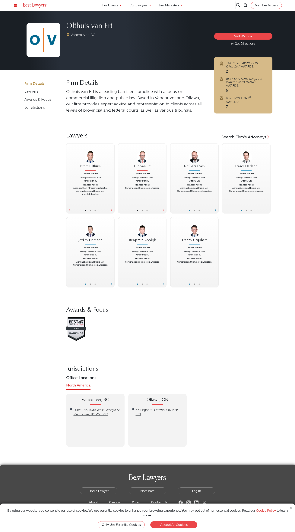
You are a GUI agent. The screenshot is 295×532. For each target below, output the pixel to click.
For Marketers (169, 5)
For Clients (110, 5)
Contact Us (159, 502)
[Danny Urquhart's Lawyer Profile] (194, 233)
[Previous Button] (68, 178)
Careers (115, 502)
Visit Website (243, 36)
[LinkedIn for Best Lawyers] (196, 502)
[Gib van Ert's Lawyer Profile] (142, 158)
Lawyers (31, 91)
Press (136, 502)
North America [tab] (78, 385)
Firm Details (34, 83)
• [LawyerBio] (90, 210)
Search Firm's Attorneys (246, 136)
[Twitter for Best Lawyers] (204, 502)
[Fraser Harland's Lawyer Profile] (246, 158)
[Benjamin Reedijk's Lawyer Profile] (142, 233)
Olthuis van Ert (89, 26)
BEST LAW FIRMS (238, 98)
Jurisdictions (34, 107)
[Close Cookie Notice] (291, 508)
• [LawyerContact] (95, 210)
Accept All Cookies (174, 525)
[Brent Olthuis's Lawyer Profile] (90, 158)
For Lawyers (139, 5)
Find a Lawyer (98, 491)
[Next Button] (111, 178)
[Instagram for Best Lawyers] (188, 502)
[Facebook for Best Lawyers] (181, 502)
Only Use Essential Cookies (121, 525)
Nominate (147, 491)
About (93, 502)
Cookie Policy (266, 510)
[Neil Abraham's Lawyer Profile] (194, 158)
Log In (196, 491)
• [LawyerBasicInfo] (85, 210)
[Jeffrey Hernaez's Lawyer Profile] (90, 233)
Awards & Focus (37, 99)
